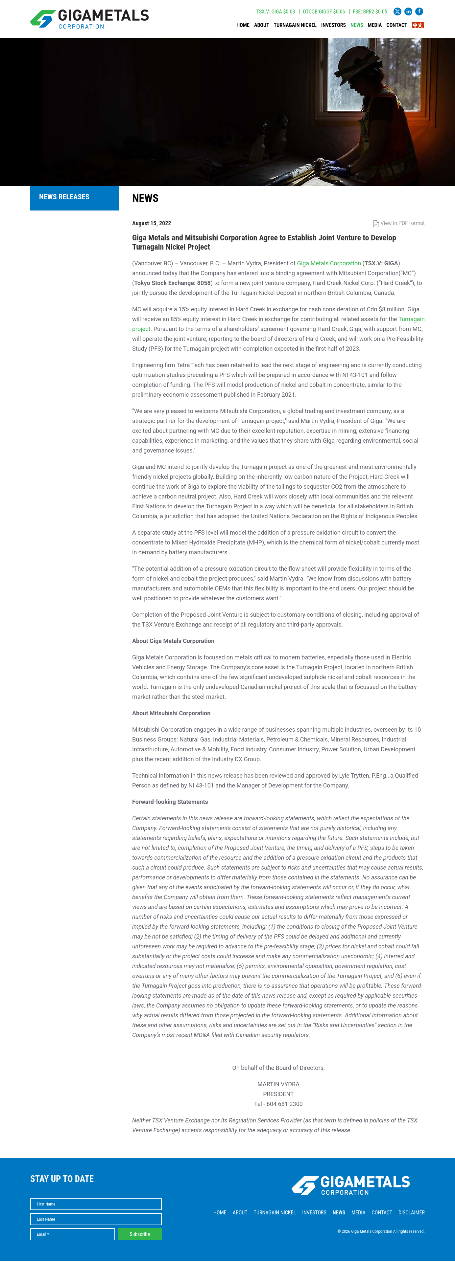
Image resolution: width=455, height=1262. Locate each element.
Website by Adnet (410, 1242)
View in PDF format (399, 224)
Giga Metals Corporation (329, 264)
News (356, 26)
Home (243, 26)
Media (375, 26)
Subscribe (140, 1235)
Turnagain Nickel (295, 26)
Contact (397, 26)
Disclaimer (411, 1213)
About (262, 26)
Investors (333, 26)
